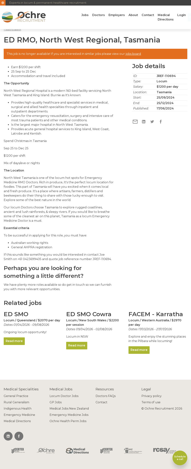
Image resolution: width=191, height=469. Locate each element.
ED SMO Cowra (88, 314)
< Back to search (12, 29)
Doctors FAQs (106, 396)
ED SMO (16, 314)
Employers (117, 15)
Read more (14, 341)
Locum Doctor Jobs (64, 396)
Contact (148, 15)
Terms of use (150, 402)
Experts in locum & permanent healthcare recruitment (47, 2)
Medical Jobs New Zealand (69, 408)
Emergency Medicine (19, 415)
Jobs (85, 15)
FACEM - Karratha (156, 314)
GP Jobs (56, 402)
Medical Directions (166, 17)
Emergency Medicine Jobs (69, 415)
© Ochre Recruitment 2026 (161, 408)
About (133, 15)
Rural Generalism (16, 402)
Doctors (98, 15)
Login (181, 15)
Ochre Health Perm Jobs (68, 421)
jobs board (133, 54)
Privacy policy (151, 396)
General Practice (16, 396)
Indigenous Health (17, 408)
